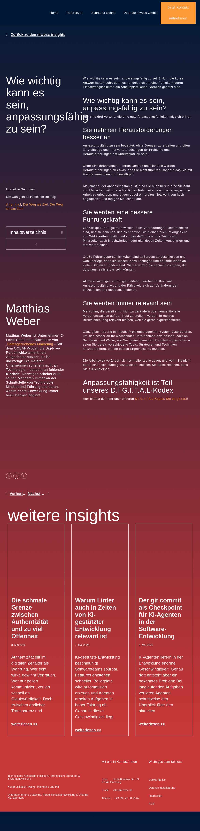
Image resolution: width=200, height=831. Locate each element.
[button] (62, 240)
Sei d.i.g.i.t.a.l (176, 401)
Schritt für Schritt (103, 14)
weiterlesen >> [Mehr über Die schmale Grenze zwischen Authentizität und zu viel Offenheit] (24, 727)
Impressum (155, 798)
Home (54, 14)
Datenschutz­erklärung (162, 790)
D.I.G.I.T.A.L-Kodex (149, 401)
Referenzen (74, 14)
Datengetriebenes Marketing (30, 352)
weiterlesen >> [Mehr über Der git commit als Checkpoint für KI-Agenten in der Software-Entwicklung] (152, 727)
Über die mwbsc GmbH (140, 14)
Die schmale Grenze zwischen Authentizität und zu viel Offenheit (29, 621)
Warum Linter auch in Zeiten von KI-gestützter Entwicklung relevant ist (95, 621)
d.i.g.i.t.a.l (13, 212)
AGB (152, 806)
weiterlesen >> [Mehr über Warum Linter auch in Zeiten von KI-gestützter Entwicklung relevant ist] (88, 733)
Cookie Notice (157, 782)
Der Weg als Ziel (35, 212)
